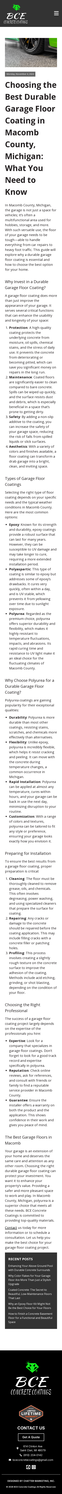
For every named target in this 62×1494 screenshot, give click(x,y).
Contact (11, 1227)
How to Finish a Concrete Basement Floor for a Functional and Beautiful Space (30, 1318)
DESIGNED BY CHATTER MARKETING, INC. (31, 1480)
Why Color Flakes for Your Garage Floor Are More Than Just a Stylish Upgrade (29, 1280)
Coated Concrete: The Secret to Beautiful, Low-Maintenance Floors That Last (30, 1294)
